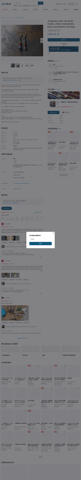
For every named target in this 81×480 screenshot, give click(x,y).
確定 (40, 243)
